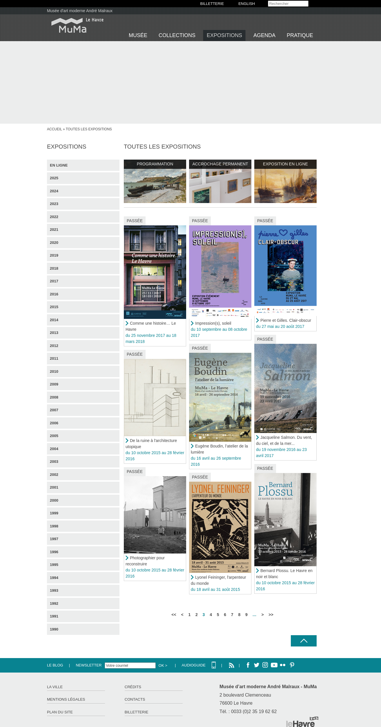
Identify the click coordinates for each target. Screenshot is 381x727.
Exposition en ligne (285, 164)
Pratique (300, 35)
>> (270, 614)
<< (173, 614)
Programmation (155, 164)
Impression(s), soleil (213, 323)
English (246, 3)
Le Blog (55, 665)
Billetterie (136, 712)
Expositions (224, 35)
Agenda (264, 35)
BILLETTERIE (212, 3)
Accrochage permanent (220, 164)
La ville (55, 687)
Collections (177, 35)
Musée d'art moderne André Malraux (80, 10)
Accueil (54, 129)
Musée (138, 35)
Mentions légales (66, 699)
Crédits (133, 687)
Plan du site (60, 712)
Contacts (135, 699)
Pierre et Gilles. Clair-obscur (285, 320)
